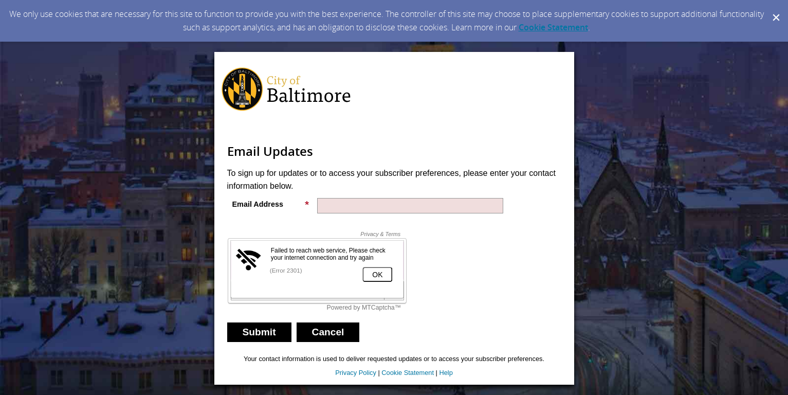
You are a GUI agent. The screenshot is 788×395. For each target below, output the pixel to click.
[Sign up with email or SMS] (259, 332)
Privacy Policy (355, 372)
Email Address (270, 204)
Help (445, 372)
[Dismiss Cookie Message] (775, 10)
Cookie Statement (553, 27)
